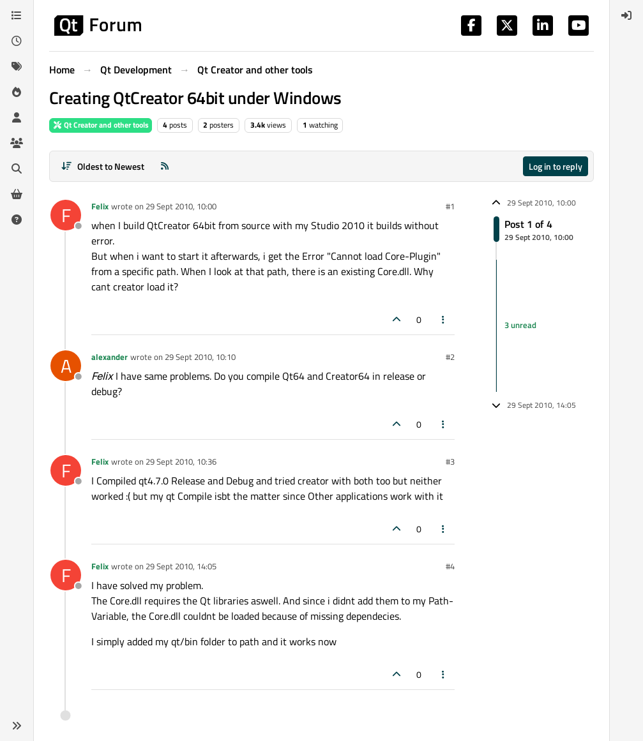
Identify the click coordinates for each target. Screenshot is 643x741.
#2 (450, 356)
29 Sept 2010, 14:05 (181, 566)
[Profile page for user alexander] (65, 365)
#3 (450, 461)
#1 (450, 206)
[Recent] (16, 41)
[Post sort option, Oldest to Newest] (102, 166)
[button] (16, 725)
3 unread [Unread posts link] (520, 325)
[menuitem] (626, 15)
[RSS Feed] (164, 166)
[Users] (16, 117)
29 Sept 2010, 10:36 (181, 461)
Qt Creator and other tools (100, 125)
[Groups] (16, 143)
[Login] (626, 15)
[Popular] (16, 92)
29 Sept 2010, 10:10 (200, 356)
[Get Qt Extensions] (16, 194)
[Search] (16, 168)
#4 (450, 566)
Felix (100, 206)
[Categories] (16, 15)
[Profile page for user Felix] (65, 215)
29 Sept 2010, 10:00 (181, 206)
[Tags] (16, 66)
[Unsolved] (16, 219)
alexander (109, 356)
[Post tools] (443, 319)
